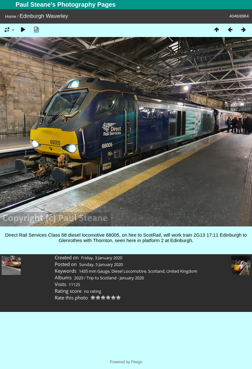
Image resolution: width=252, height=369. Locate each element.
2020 (78, 278)
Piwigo (136, 362)
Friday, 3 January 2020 (101, 258)
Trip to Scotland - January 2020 (115, 278)
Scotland (156, 271)
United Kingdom (181, 271)
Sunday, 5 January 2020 (101, 264)
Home (10, 16)
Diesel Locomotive (128, 271)
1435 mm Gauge (94, 271)
